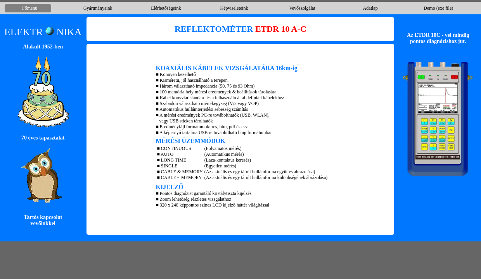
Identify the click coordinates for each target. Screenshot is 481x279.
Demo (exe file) (438, 8)
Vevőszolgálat (302, 8)
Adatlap (370, 8)
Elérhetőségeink (166, 8)
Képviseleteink (234, 8)
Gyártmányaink (97, 8)
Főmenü (29, 8)
